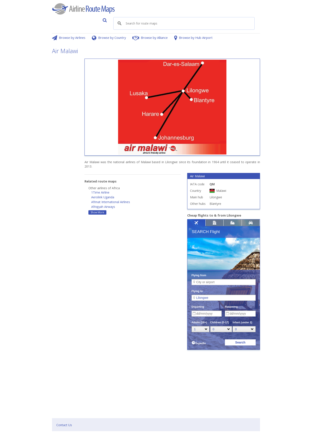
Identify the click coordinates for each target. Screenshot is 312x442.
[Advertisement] (65, 124)
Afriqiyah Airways (103, 207)
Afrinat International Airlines (110, 202)
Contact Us (64, 425)
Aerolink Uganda (102, 197)
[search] (149, 23)
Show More (97, 212)
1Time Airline (100, 192)
